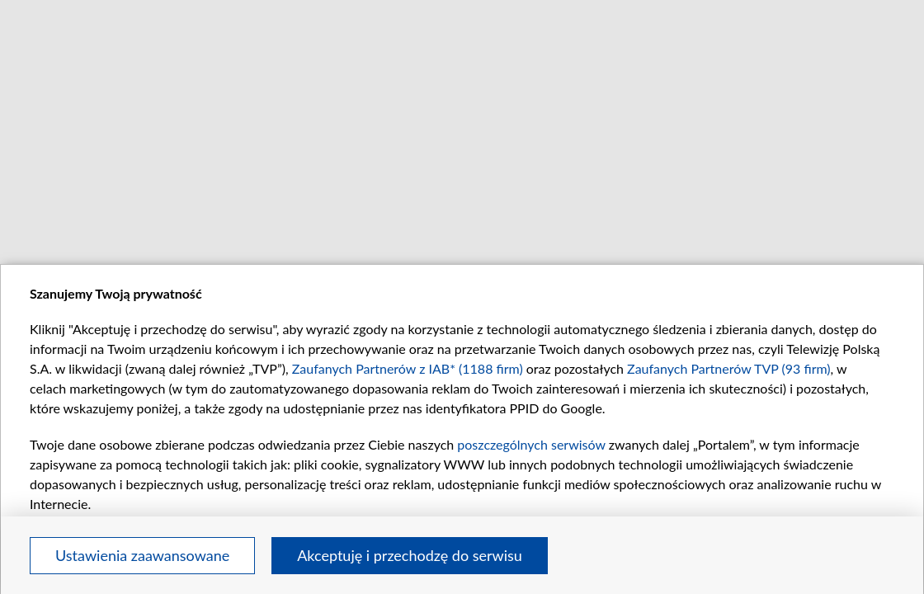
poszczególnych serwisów (531, 444)
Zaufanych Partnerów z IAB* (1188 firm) (407, 368)
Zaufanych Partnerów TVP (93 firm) (729, 368)
